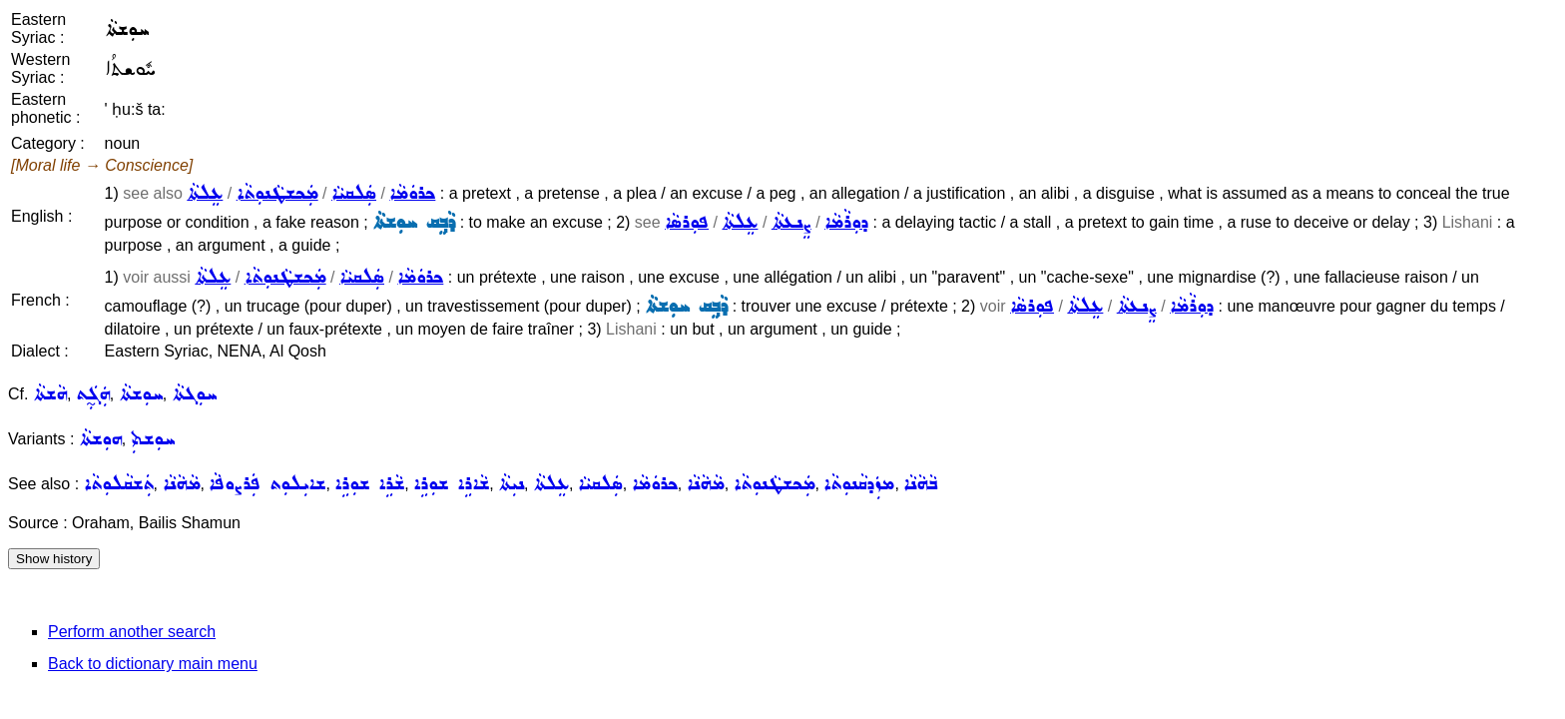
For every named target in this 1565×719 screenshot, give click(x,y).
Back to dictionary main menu (153, 663)
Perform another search (132, 631)
